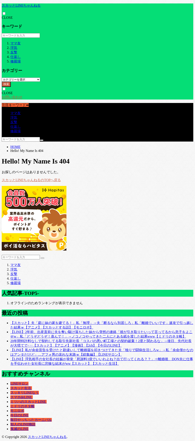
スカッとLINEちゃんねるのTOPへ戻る (31, 180)
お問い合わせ (12, 97)
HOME (15, 147)
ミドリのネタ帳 (22, 406)
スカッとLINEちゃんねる (21, 5)
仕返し (15, 57)
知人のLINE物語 (22, 424)
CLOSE (7, 17)
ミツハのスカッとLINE (28, 402)
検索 (6, 84)
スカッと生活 (21, 388)
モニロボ (17, 411)
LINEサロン (19, 383)
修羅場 (15, 61)
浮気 (13, 48)
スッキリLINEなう (24, 392)
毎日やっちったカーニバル (31, 420)
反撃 (13, 52)
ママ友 (15, 43)
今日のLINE (19, 415)
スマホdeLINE (21, 397)
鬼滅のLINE (19, 429)
